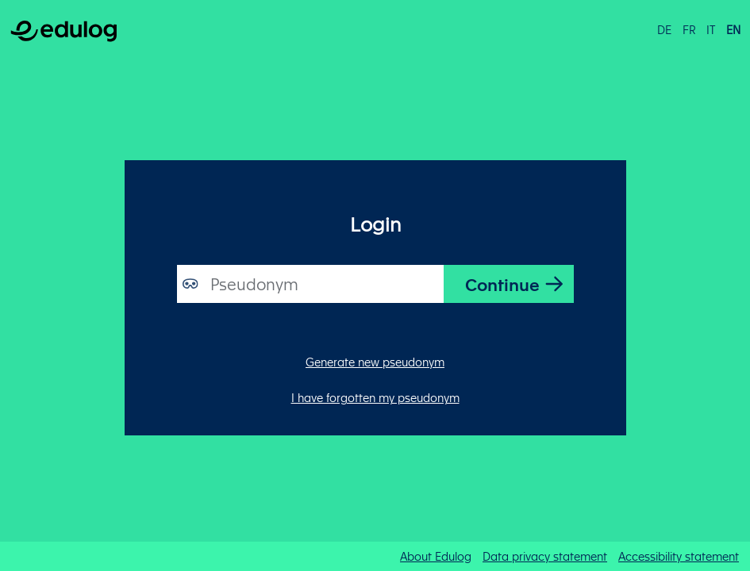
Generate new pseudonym (375, 361)
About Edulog (435, 556)
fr (689, 29)
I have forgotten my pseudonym (375, 397)
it (710, 29)
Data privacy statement (545, 556)
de (664, 29)
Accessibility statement (678, 556)
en (733, 29)
